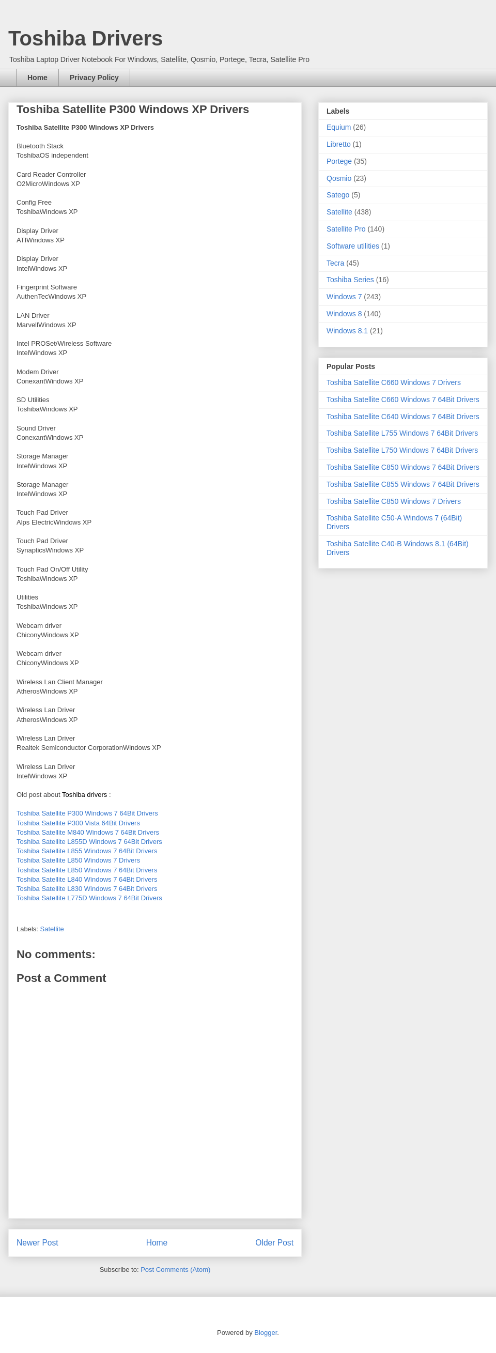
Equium (339, 127)
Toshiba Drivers (85, 38)
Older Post (274, 1242)
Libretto (339, 144)
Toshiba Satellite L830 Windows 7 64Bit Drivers (87, 889)
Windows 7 (344, 297)
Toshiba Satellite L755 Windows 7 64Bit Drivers (402, 433)
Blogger (265, 1332)
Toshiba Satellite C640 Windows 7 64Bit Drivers (403, 416)
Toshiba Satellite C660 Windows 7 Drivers (394, 382)
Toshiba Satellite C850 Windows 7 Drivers (394, 501)
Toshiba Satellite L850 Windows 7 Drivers (78, 860)
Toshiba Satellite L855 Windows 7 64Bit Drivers (87, 851)
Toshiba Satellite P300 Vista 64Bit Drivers (78, 823)
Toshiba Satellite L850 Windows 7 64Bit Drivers (87, 870)
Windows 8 (344, 314)
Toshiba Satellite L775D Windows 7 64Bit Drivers (89, 898)
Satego (338, 195)
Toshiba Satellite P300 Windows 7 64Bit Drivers (87, 813)
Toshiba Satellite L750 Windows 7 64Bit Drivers (402, 450)
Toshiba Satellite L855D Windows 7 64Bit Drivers (89, 841)
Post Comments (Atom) (175, 1269)
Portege (339, 161)
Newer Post (37, 1242)
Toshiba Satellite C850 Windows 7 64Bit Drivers (403, 467)
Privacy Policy (94, 77)
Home (37, 77)
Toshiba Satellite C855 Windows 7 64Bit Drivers (403, 484)
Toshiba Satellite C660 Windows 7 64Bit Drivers (403, 399)
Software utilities (353, 246)
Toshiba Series (350, 279)
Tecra (335, 263)
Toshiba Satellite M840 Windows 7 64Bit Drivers (88, 832)
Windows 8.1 (347, 331)
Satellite (52, 929)
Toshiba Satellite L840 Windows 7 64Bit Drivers (87, 879)
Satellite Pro (346, 229)
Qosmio (339, 178)
